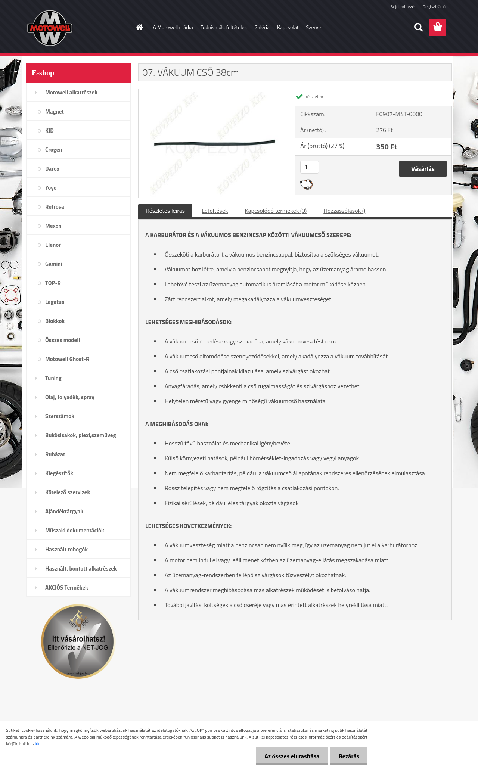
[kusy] (309, 167)
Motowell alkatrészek (71, 92)
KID (49, 130)
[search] (418, 27)
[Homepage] (139, 27)
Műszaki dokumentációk (74, 530)
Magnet (54, 111)
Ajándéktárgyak (64, 511)
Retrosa (54, 206)
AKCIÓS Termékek (66, 587)
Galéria (262, 27)
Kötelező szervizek (67, 492)
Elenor (53, 244)
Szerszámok (59, 416)
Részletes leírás (165, 210)
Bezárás (348, 756)
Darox (52, 168)
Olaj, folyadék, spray (69, 397)
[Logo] (77, 27)
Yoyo (51, 187)
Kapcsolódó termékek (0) (276, 210)
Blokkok (55, 321)
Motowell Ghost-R (67, 359)
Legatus (54, 302)
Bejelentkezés (403, 6)
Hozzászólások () (344, 210)
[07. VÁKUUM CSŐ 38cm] (211, 92)
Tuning (53, 378)
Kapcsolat (288, 27)
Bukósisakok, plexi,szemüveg (80, 435)
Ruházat (55, 454)
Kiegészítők (59, 473)
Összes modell (62, 340)
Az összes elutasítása (288, 756)
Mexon (53, 225)
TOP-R (53, 283)
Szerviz (314, 27)
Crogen (53, 149)
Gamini (53, 263)
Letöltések (215, 210)
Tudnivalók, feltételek (224, 27)
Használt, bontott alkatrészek (81, 568)
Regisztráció (434, 6)
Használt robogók (66, 549)
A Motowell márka (173, 27)
